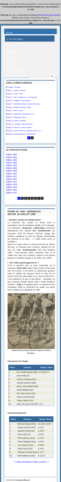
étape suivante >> (41, 462)
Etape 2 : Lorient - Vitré (14, 94)
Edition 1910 (11, 174)
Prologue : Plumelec (13, 87)
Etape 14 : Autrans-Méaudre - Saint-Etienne (21, 134)
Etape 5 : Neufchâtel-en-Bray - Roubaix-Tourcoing (23, 104)
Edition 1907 (11, 165)
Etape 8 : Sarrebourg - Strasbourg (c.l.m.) (20, 114)
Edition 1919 (11, 187)
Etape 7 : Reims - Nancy (15, 110)
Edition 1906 (11, 163)
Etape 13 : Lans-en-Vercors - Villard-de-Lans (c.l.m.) (24, 130)
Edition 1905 (11, 160)
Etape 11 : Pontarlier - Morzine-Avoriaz (19, 124)
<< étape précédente (23, 462)
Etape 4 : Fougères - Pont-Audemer (18, 100)
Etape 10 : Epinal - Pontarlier (16, 120)
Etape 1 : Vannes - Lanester (16, 90)
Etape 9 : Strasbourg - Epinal (16, 117)
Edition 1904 (11, 157)
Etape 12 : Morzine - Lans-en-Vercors (19, 127)
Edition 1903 (11, 154)
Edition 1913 (11, 182)
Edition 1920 (11, 190)
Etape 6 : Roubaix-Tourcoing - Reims (19, 107)
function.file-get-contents (48, 15)
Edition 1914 (11, 184)
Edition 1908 (11, 168)
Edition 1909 (11, 171)
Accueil (9, 33)
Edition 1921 (11, 193)
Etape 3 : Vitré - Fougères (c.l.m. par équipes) (22, 97)
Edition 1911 (11, 176)
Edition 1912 (11, 179)
